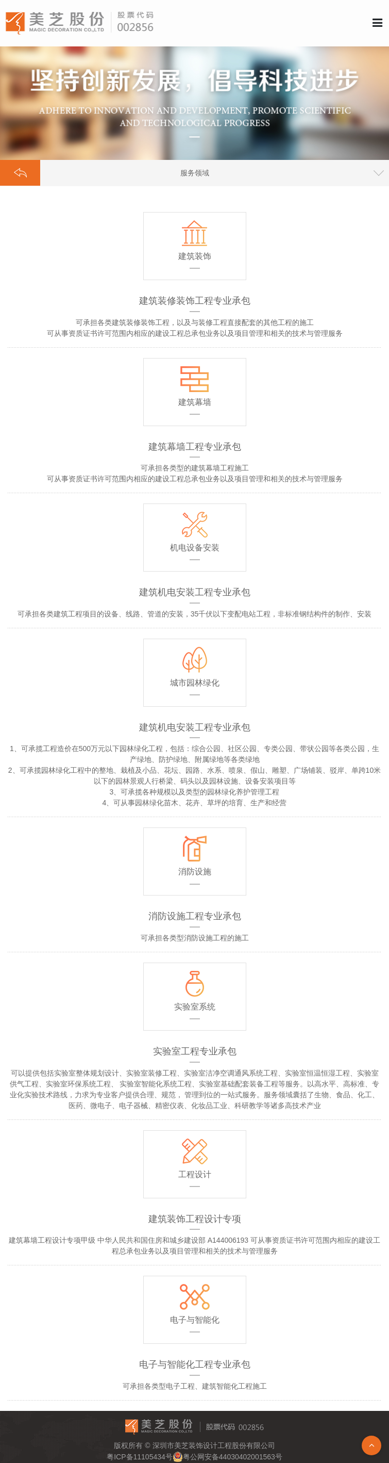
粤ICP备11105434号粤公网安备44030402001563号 (194, 1457)
